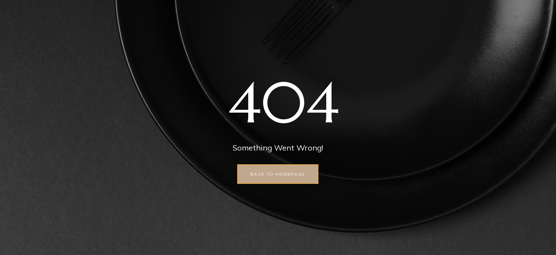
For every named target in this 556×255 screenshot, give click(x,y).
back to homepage (277, 174)
